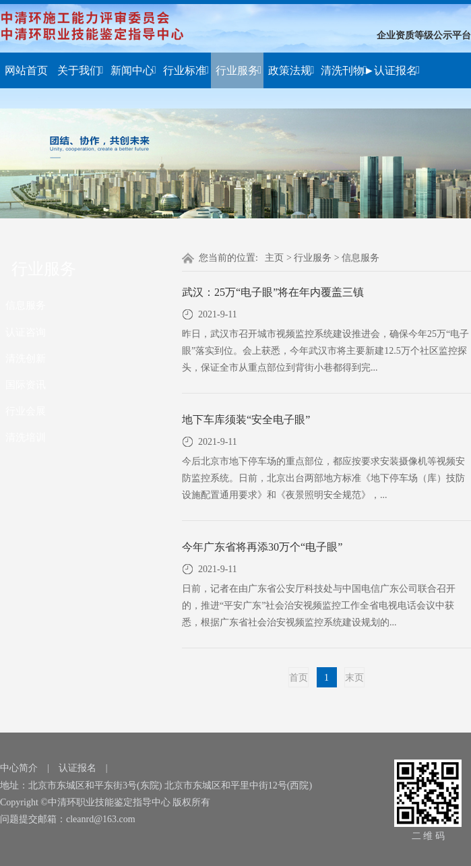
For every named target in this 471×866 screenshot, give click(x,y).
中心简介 (19, 768)
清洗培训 (25, 437)
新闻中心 (133, 70)
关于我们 (80, 70)
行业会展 (25, 410)
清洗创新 (25, 358)
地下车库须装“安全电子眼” (246, 419)
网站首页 (26, 70)
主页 (274, 258)
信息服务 (25, 305)
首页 (298, 678)
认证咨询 (25, 332)
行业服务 (238, 70)
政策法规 (291, 70)
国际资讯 (25, 384)
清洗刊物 (344, 70)
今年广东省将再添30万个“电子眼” (262, 547)
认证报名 (397, 70)
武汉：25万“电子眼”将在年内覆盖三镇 (273, 292)
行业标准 (186, 70)
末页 (354, 678)
